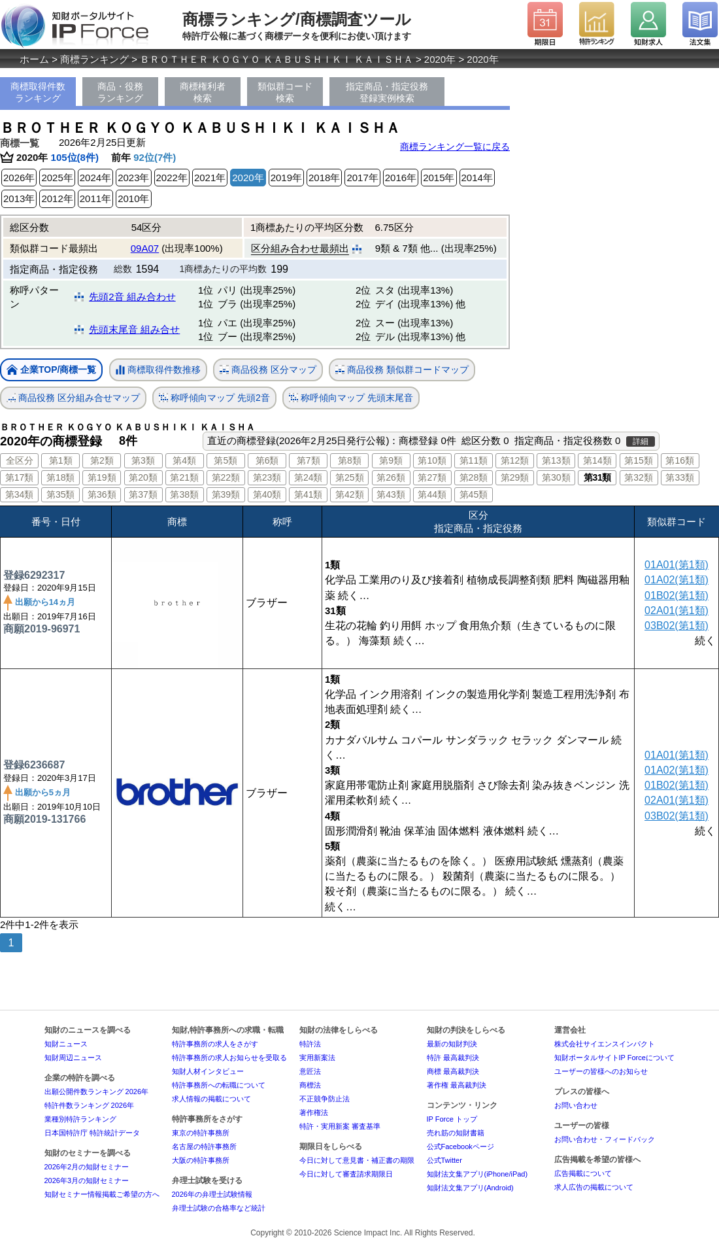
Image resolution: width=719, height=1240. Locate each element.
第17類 (19, 477)
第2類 (102, 460)
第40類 (267, 494)
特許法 (310, 1044)
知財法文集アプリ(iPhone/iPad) (477, 1174)
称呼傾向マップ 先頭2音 (214, 398)
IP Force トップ (452, 1119)
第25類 (349, 477)
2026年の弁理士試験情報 (212, 1194)
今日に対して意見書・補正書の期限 (356, 1160)
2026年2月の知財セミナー (86, 1167)
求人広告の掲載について (593, 1187)
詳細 (640, 441)
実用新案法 (317, 1057)
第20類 (143, 477)
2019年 (286, 177)
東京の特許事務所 (200, 1133)
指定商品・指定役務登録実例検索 (387, 92)
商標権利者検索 (203, 92)
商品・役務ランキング (120, 92)
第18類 (60, 477)
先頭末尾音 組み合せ (134, 329)
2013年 (19, 198)
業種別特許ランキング (80, 1119)
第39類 (226, 494)
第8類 (349, 460)
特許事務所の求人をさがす (215, 1044)
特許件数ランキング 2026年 (89, 1105)
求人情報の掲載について (211, 1099)
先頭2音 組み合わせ (132, 296)
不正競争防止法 (324, 1099)
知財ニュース (66, 1044)
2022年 (172, 177)
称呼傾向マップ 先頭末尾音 (351, 398)
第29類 (515, 477)
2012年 (57, 198)
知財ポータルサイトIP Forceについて (614, 1057)
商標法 (310, 1085)
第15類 (638, 460)
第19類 (102, 477)
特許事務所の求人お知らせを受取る (229, 1057)
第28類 (474, 477)
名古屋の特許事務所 (204, 1146)
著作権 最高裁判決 (456, 1085)
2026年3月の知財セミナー (86, 1180)
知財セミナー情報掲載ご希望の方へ (101, 1194)
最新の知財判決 (452, 1044)
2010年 (133, 198)
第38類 (184, 494)
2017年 (362, 177)
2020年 (440, 59)
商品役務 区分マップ (268, 369)
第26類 (390, 477)
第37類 (143, 494)
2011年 (95, 198)
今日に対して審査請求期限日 (346, 1174)
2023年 (133, 177)
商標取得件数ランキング (37, 92)
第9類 (391, 460)
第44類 (432, 494)
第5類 (225, 460)
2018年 (324, 177)
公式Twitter (444, 1160)
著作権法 (313, 1112)
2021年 (210, 177)
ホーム (34, 59)
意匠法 (310, 1071)
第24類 (308, 477)
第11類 (474, 460)
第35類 (60, 494)
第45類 (474, 494)
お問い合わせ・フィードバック (604, 1139)
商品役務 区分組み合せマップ (73, 398)
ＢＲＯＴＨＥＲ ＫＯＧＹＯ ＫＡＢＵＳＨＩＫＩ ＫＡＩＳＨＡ (276, 59)
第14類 (597, 460)
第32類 (638, 477)
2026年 (19, 177)
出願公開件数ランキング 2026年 (96, 1091)
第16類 (679, 460)
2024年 (95, 177)
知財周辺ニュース (73, 1057)
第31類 (597, 477)
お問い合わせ (575, 1105)
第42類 (349, 494)
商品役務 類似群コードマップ (402, 369)
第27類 (432, 477)
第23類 (267, 477)
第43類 (390, 494)
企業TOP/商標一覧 (51, 370)
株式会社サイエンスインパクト (604, 1044)
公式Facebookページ (460, 1146)
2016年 (400, 177)
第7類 (308, 460)
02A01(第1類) (676, 610)
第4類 (184, 460)
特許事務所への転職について (218, 1085)
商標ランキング (94, 59)
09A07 (145, 248)
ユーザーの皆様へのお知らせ (601, 1071)
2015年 (438, 177)
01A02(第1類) (676, 579)
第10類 (432, 460)
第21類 (184, 477)
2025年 (57, 177)
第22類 (226, 477)
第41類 (308, 494)
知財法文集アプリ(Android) (470, 1188)
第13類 (556, 460)
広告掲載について (583, 1173)
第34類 (19, 494)
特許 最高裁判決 (453, 1057)
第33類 (679, 477)
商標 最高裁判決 (453, 1071)
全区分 (19, 460)
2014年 (477, 177)
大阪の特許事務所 (200, 1160)
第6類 (267, 460)
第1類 (61, 460)
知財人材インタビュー (208, 1071)
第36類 (102, 494)
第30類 (556, 477)
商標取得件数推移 (158, 370)
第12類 (515, 460)
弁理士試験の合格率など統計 (218, 1208)
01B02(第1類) (676, 595)
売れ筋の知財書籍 (455, 1133)
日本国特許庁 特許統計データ (92, 1133)
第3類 (143, 460)
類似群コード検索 (285, 92)
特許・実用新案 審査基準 (339, 1126)
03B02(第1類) (676, 625)
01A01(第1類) (676, 564)
